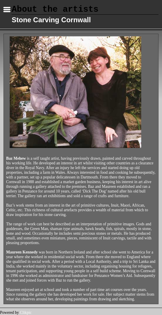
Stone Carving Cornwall (51, 20)
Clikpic (26, 312)
